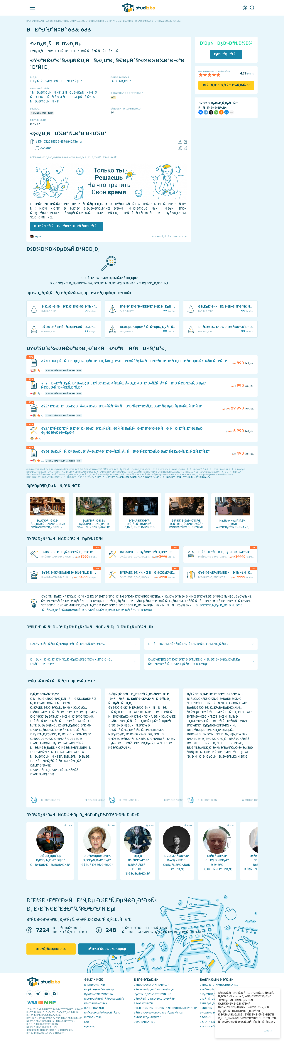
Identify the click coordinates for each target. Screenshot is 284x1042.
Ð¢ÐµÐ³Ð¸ (89, 1026)
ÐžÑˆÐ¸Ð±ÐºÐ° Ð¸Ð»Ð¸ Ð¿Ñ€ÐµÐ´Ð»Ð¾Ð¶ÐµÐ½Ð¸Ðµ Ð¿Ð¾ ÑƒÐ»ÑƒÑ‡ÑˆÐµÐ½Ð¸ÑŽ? (73, 157)
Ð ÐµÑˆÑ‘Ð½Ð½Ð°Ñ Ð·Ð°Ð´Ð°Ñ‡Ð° (56, 81)
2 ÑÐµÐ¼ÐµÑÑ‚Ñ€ (78, 92)
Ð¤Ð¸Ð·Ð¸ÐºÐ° (121, 81)
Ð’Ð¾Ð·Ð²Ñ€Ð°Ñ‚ (143, 1003)
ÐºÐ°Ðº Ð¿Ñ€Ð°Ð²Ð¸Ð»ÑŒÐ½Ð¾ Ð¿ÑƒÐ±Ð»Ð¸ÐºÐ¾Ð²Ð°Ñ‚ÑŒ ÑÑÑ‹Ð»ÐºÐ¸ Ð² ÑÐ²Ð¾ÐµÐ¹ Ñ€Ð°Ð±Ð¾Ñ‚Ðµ (153, 477)
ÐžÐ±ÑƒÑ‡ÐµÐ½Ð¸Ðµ (51, 949)
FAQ (86, 1022)
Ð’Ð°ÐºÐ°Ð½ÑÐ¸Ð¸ (145, 1022)
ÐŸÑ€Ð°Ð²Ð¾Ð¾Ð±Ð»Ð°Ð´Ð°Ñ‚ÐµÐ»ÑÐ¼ (158, 1012)
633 (113, 97)
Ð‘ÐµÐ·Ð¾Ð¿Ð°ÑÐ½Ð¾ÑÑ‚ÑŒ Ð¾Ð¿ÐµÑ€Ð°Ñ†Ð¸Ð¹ (165, 1008)
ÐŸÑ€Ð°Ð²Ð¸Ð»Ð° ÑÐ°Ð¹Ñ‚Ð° (151, 984)
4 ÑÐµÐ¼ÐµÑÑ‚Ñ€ (76, 97)
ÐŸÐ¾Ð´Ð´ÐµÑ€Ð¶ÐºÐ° (147, 1017)
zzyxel (35, 236)
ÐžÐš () (268, 1030)
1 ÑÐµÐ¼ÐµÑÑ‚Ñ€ (45, 92)
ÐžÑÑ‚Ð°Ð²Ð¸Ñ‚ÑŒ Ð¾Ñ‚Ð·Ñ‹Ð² (226, 85)
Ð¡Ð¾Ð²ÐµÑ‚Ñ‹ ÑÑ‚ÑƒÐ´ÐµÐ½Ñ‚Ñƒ (104, 998)
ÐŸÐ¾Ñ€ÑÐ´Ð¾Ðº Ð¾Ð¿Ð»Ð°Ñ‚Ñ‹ (154, 998)
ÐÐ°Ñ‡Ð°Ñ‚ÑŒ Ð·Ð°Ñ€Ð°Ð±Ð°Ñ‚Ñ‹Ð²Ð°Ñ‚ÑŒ (66, 226)
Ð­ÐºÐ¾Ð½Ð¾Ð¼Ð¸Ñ (96, 1003)
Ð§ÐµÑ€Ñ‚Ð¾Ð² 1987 (42, 113)
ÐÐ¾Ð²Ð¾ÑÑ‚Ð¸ (95, 984)
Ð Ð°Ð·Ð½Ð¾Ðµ (93, 1017)
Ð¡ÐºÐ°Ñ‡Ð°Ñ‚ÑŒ (226, 54)
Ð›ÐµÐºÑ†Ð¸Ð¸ (208, 994)
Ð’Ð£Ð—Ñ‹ (206, 1017)
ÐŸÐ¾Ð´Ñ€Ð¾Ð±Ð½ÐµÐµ (107, 949)
